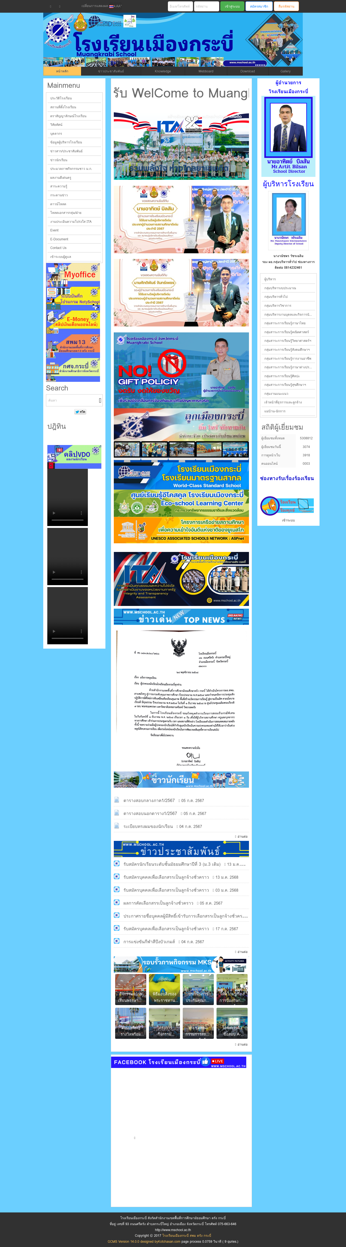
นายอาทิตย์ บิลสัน (288, 255)
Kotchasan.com (169, 1241)
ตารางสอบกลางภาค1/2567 (149, 800)
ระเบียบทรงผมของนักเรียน (148, 826)
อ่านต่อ (243, 836)
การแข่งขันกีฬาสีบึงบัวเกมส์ (149, 941)
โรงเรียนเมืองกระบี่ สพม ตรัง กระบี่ (153, 46)
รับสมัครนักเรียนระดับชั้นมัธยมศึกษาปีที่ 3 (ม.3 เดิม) (172, 864)
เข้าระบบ (288, 520)
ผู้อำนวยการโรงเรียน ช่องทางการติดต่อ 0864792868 (288, 264)
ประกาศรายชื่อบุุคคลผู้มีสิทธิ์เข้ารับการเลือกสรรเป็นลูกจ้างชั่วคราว (185, 916)
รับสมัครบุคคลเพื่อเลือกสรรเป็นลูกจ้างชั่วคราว (166, 877)
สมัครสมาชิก (259, 6)
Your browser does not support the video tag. (67, 497)
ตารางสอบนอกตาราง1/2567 (150, 813)
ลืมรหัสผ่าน (286, 6)
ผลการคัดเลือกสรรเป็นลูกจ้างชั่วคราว (158, 903)
